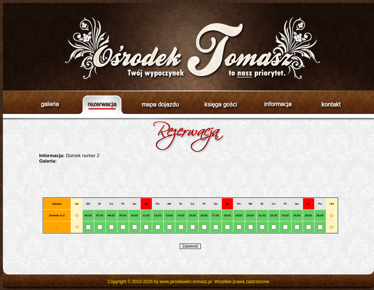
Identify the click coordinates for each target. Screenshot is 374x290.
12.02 (157, 215)
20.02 (250, 215)
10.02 (134, 215)
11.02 (146, 215)
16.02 (204, 215)
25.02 (308, 215)
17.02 (215, 215)
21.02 (262, 215)
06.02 (88, 215)
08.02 (111, 215)
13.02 (169, 215)
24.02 (296, 215)
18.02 (227, 215)
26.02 (320, 215)
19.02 (238, 215)
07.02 (99, 215)
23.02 (285, 215)
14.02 (180, 215)
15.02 (192, 215)
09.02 (122, 215)
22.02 (273, 215)
